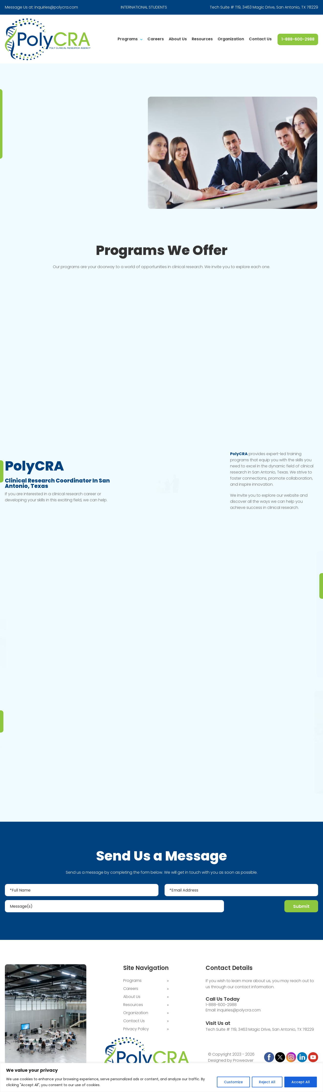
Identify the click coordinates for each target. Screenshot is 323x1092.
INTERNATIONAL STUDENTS (144, 7)
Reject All (267, 1082)
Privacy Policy (136, 1029)
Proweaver (243, 1061)
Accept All (300, 1082)
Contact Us (260, 39)
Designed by (220, 1061)
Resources (202, 39)
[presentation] (254, 907)
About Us (178, 39)
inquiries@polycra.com (56, 7)
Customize (233, 1082)
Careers (155, 39)
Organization (231, 39)
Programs (128, 39)
